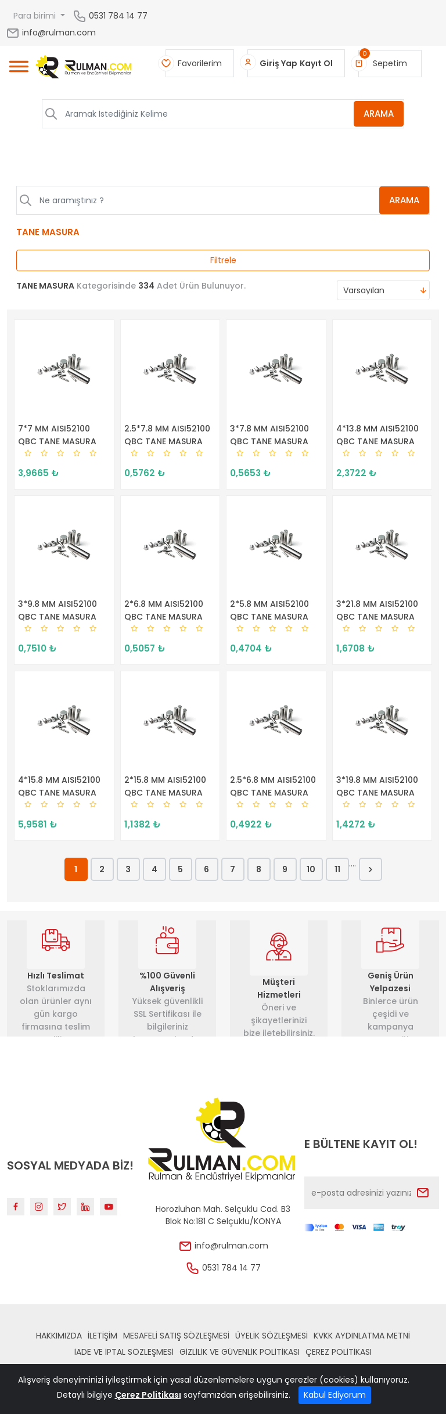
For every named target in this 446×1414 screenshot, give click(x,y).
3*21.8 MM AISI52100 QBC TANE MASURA (377, 610)
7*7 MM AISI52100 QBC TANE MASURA (57, 435)
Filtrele (223, 260)
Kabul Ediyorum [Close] (335, 1395)
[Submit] (422, 1192)
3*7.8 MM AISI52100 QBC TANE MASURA (269, 435)
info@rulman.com (51, 32)
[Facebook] (15, 1206)
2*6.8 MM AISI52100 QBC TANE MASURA (163, 610)
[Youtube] (108, 1206)
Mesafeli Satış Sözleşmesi (176, 1335)
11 (337, 869)
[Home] (84, 68)
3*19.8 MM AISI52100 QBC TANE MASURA (377, 786)
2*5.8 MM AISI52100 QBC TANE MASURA (269, 610)
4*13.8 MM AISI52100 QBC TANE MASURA (377, 435)
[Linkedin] (85, 1206)
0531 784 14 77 (118, 15)
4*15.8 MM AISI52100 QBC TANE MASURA (59, 786)
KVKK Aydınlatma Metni (362, 1335)
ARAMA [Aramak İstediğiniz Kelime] (379, 113)
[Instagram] (39, 1206)
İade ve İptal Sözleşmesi (124, 1352)
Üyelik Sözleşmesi (271, 1335)
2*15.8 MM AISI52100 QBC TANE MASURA (165, 786)
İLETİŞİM (102, 1335)
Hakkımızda (59, 1335)
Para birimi (35, 15)
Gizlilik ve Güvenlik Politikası (239, 1352)
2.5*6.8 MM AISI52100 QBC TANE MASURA (273, 786)
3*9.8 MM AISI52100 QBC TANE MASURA (57, 610)
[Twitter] (62, 1206)
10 (311, 869)
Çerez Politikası (338, 1352)
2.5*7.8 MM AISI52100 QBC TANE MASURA (167, 435)
